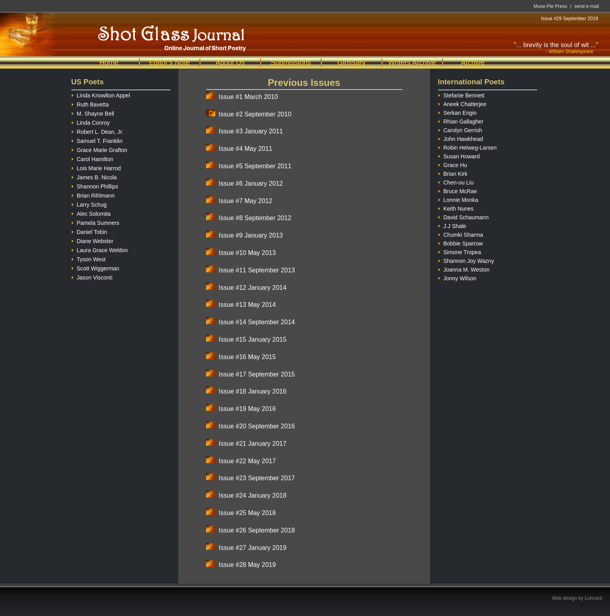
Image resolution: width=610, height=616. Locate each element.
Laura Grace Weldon (99, 249)
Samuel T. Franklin (97, 140)
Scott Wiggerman (95, 267)
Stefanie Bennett (461, 94)
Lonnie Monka (458, 199)
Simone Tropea (459, 251)
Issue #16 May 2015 (247, 357)
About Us (230, 63)
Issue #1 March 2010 (248, 96)
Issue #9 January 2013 (251, 235)
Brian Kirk (453, 173)
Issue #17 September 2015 (257, 374)
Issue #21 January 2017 (253, 443)
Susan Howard (459, 155)
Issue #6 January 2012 (251, 183)
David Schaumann (463, 216)
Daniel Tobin (89, 231)
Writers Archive (412, 63)
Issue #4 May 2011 (245, 148)
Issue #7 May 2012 (245, 201)
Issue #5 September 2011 (255, 166)
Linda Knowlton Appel (100, 94)
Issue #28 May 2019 (247, 564)
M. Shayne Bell (92, 112)
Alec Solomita (91, 213)
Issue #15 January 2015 (253, 339)
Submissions (290, 63)
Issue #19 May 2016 (247, 408)
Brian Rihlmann (93, 194)
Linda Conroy (90, 122)
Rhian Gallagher (461, 120)
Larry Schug (89, 204)
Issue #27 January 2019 (253, 547)
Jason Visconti (92, 276)
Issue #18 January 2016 (253, 391)
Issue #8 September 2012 (255, 218)
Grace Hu (452, 164)
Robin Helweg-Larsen (467, 147)
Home (108, 63)
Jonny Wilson (457, 277)
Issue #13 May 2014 (247, 304)
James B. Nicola (94, 176)
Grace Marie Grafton (99, 149)
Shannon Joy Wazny (466, 260)
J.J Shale (452, 225)
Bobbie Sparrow (460, 242)
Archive (472, 63)
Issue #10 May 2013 (247, 252)
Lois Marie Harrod (96, 167)
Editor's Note (169, 63)
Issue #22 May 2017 (247, 461)
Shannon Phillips (94, 185)
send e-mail (586, 6)
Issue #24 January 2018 (253, 495)
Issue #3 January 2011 (251, 131)
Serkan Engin (457, 112)
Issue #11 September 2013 (257, 270)
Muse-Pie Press (550, 6)
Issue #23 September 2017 (257, 478)
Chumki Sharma (460, 234)
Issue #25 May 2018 (247, 513)
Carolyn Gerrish (460, 129)
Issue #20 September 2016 (257, 426)
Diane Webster (92, 240)
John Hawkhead (460, 138)
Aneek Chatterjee (462, 103)
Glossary (351, 63)
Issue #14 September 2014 (257, 322)
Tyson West (88, 258)
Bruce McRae (457, 190)
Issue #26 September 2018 (257, 530)
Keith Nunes (456, 207)
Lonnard (593, 598)
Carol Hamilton (92, 158)
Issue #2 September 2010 (255, 114)
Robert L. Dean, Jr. (97, 131)
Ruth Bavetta (90, 103)
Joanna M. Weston (464, 268)
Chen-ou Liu (456, 181)
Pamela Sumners (95, 222)
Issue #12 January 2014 (253, 287)
